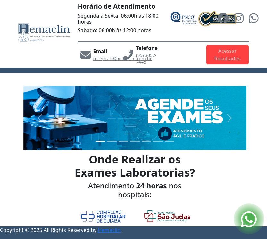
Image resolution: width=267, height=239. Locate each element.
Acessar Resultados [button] (227, 54)
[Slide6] (169, 141)
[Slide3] (135, 141)
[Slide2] (123, 141)
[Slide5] (158, 141)
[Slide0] (100, 141)
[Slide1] (112, 141)
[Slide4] (146, 141)
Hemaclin (109, 230)
